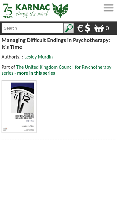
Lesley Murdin (38, 57)
